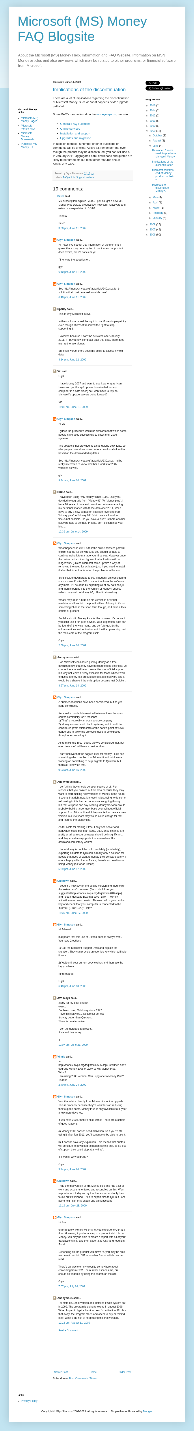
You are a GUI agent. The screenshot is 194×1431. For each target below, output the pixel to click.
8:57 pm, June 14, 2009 (72, 685)
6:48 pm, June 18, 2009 (72, 986)
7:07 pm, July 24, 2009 (71, 1286)
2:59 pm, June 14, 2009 (72, 645)
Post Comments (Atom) (83, 1378)
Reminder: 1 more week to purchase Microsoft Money (164, 153)
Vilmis (61, 1056)
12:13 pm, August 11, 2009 (74, 1322)
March (157, 207)
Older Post (125, 1372)
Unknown (63, 880)
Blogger (147, 1411)
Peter (60, 196)
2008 (153, 224)
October (158, 135)
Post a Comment (68, 1330)
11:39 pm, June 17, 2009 (73, 913)
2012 (153, 115)
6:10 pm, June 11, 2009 (72, 272)
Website (90, 177)
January (158, 217)
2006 (153, 234)
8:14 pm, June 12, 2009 (72, 359)
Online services (70, 128)
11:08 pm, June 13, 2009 (73, 407)
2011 (153, 120)
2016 (153, 105)
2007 (153, 229)
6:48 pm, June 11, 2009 (72, 297)
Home (93, 1372)
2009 (153, 130)
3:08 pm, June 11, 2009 (72, 228)
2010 (153, 125)
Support (80, 177)
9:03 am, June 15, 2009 (72, 770)
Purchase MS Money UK (29, 145)
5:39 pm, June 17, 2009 (72, 869)
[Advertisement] (93, 1351)
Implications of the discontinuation (89, 89)
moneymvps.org (107, 114)
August (157, 140)
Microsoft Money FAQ (28, 127)
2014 (153, 110)
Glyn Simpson (66, 239)
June (156, 145)
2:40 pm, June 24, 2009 (72, 1084)
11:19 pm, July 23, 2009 (72, 1205)
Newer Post (61, 1372)
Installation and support (75, 133)
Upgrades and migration (75, 138)
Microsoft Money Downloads (27, 136)
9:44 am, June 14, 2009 (72, 480)
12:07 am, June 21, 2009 (73, 1044)
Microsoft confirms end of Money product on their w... (163, 174)
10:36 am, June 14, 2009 (73, 531)
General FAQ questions (75, 123)
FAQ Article (69, 177)
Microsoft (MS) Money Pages (29, 119)
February (158, 212)
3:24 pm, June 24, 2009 (72, 1169)
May (156, 197)
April (156, 202)
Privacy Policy (29, 1400)
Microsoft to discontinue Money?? (160, 188)
